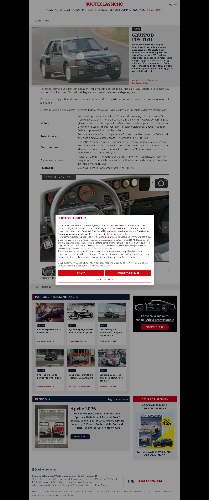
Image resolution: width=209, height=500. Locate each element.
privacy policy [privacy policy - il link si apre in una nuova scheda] (65, 228)
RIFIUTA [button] (81, 273)
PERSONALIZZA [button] (104, 279)
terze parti (107, 237)
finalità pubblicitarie (77, 245)
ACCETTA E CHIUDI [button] (128, 273)
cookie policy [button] (122, 234)
